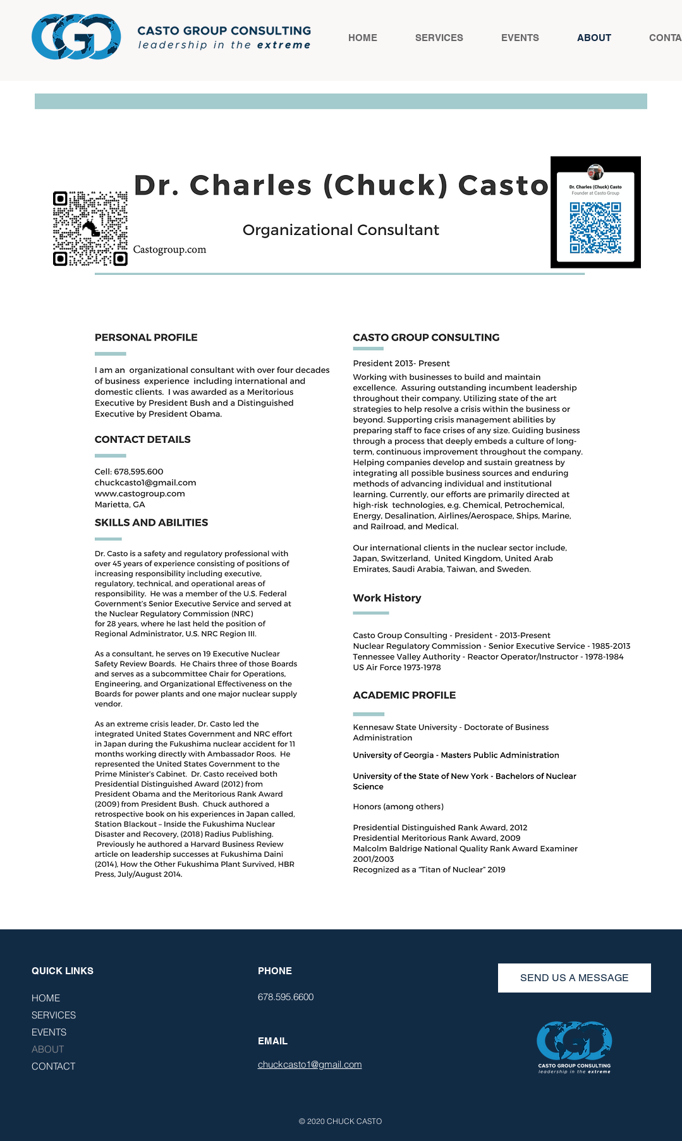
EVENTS (49, 1032)
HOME (46, 998)
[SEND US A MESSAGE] (574, 978)
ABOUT (48, 1049)
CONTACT (53, 1066)
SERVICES (54, 1015)
